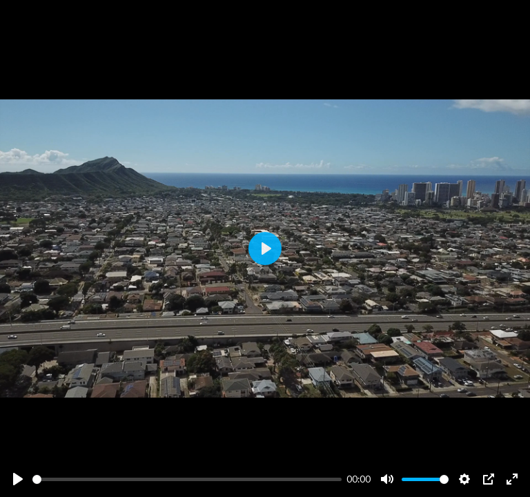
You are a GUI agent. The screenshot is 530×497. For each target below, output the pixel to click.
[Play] (18, 479)
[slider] (187, 479)
